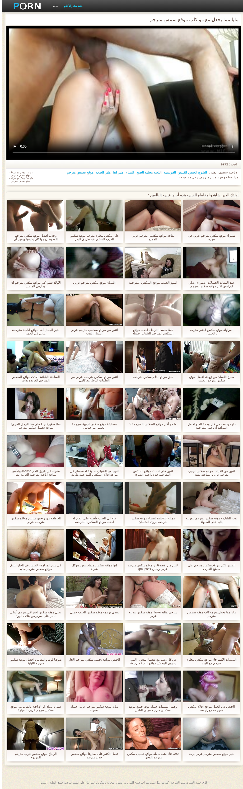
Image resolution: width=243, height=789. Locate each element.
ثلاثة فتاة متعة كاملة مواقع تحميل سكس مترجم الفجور (151, 755)
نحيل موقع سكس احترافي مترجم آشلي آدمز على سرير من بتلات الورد (33, 614)
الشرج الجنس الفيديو (190, 172)
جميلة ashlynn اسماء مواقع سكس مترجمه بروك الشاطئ (150, 520)
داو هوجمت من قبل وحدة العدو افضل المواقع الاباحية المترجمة (209, 425)
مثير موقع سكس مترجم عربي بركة (209, 754)
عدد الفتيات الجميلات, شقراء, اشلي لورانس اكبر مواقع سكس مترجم (209, 284)
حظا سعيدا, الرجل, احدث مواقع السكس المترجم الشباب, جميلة (150, 331)
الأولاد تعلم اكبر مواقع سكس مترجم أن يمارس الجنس (34, 284)
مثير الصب (101, 172)
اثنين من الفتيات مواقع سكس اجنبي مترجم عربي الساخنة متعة (209, 472)
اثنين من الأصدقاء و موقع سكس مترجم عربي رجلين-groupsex (151, 567)
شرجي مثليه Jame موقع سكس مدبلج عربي (150, 614)
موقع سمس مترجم (78, 172)
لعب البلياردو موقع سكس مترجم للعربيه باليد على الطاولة (209, 520)
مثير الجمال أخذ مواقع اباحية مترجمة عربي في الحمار (33, 331)
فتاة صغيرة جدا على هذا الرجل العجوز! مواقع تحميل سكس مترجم (33, 425)
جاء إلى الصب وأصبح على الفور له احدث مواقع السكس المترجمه (92, 520)
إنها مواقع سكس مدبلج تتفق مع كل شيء (92, 567)
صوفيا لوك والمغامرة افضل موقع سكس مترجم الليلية (33, 661)
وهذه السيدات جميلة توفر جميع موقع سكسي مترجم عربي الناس (151, 708)
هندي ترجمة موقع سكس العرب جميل (92, 612)
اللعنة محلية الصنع (146, 172)
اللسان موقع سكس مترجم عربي (92, 282)
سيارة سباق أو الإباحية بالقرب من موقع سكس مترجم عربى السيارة (33, 708)
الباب (54, 6)
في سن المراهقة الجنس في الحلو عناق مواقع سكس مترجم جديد (33, 567)
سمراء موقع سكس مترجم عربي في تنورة (209, 237)
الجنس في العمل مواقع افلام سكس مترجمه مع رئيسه (209, 708)
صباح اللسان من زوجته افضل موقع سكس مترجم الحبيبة (209, 378)
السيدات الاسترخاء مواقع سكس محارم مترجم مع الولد (209, 661)
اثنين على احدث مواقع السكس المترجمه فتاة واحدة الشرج (151, 472)
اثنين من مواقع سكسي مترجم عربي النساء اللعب (92, 331)
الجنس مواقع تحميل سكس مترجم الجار (92, 659)
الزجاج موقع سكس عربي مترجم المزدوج (33, 755)
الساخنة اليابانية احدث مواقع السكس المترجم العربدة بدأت (33, 378)
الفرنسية (168, 172)
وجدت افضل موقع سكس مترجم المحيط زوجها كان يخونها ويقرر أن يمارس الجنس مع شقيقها (34, 237)
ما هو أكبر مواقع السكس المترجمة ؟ (151, 424)
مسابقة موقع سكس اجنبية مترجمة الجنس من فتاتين (92, 425)
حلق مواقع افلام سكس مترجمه (151, 377)
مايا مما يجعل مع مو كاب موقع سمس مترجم (209, 614)
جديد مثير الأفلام (71, 6)
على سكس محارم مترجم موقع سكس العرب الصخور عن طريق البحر (92, 237)
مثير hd (116, 172)
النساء (128, 172)
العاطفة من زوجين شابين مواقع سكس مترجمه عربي (33, 520)
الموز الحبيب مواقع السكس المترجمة (150, 282)
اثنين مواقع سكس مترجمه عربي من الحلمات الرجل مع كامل (92, 378)
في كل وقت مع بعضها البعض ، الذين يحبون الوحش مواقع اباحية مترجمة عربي (151, 661)
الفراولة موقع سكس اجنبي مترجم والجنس (209, 331)
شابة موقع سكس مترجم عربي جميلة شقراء (92, 708)
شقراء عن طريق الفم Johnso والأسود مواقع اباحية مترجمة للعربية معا (34, 472)
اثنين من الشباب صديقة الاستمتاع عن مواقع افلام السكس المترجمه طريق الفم (92, 472)
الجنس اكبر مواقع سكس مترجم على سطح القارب (209, 567)
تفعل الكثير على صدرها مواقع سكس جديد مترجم (92, 755)
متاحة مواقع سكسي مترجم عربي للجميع (150, 237)
